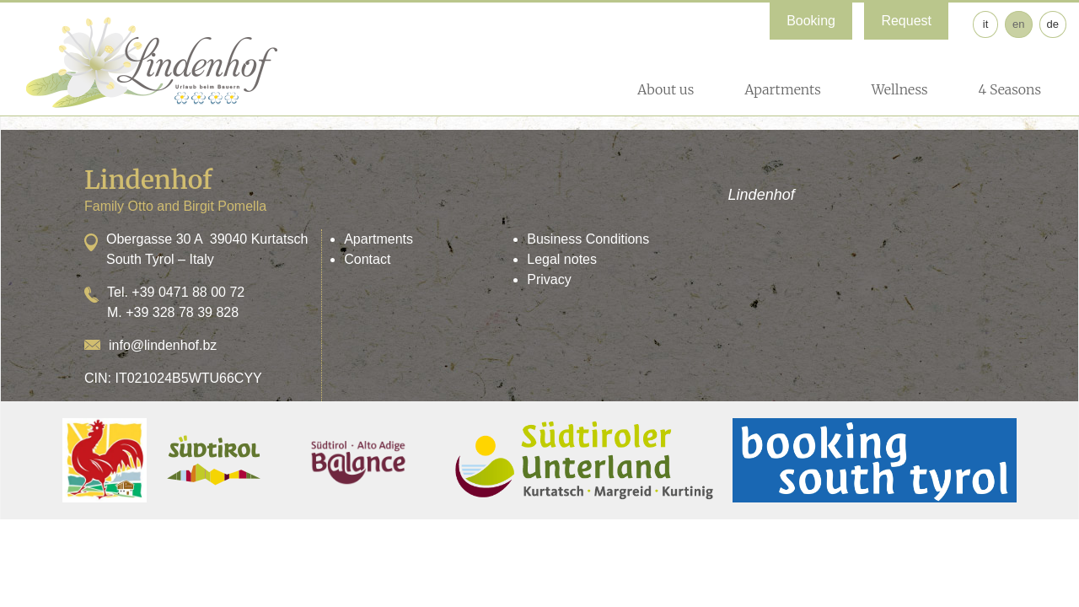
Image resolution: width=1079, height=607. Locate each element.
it (986, 24)
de (1053, 24)
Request (906, 20)
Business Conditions (588, 239)
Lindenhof (761, 194)
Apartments (782, 89)
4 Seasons (1010, 89)
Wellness (900, 89)
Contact (367, 259)
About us (665, 89)
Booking (810, 20)
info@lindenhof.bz (163, 345)
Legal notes (562, 259)
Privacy (549, 279)
